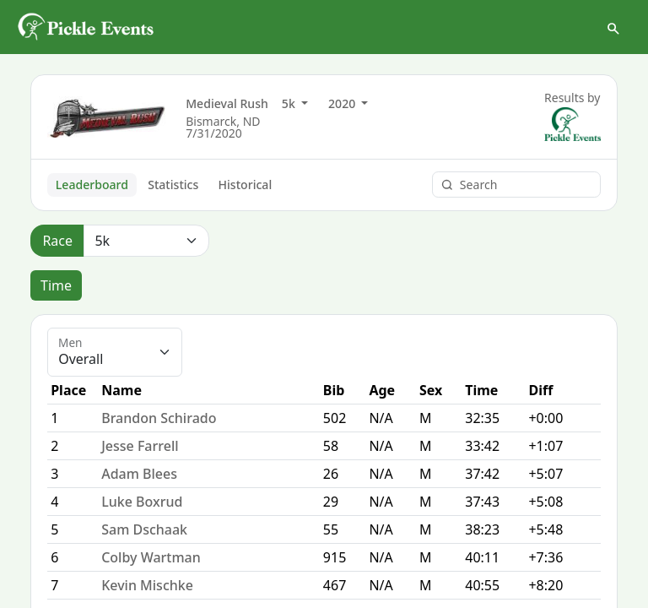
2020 (343, 103)
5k (290, 103)
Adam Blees (139, 473)
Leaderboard (92, 184)
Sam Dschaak (144, 529)
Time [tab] (56, 285)
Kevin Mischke (147, 585)
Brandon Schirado (158, 418)
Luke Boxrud (141, 501)
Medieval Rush (227, 103)
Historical (246, 184)
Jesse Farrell (139, 446)
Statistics (173, 184)
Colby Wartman (151, 557)
